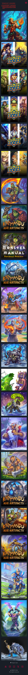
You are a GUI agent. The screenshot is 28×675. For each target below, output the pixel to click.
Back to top (14, 670)
